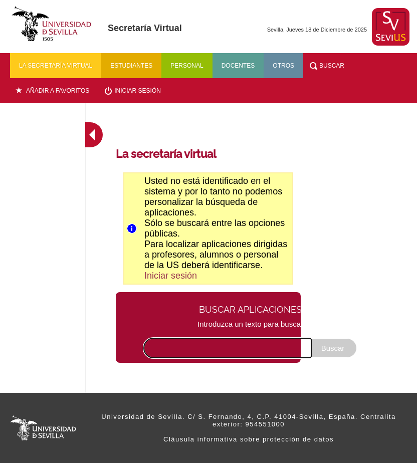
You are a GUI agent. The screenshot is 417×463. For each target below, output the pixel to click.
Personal (186, 65)
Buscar (331, 65)
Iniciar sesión (137, 90)
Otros (283, 65)
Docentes (238, 65)
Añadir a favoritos (57, 90)
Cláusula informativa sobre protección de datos (248, 439)
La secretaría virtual (55, 65)
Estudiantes (131, 65)
